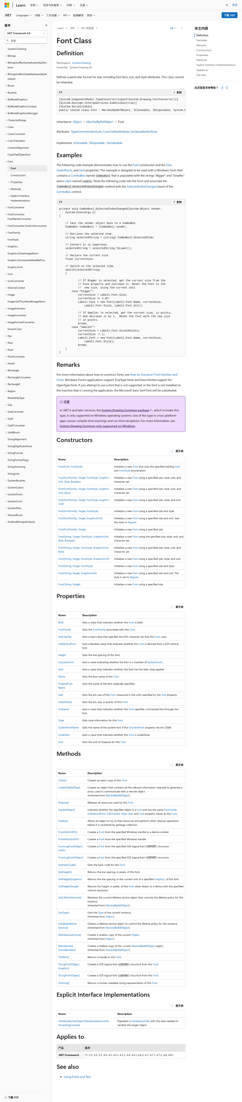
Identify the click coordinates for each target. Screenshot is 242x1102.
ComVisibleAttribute (116, 131)
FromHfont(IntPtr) (68, 839)
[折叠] (46, 25)
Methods (201, 60)
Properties (202, 55)
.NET (72, 28)
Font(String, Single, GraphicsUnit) (77, 573)
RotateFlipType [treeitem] (16, 398)
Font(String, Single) (69, 584)
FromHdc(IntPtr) (67, 832)
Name (61, 676)
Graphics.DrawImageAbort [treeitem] (23, 253)
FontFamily (64, 629)
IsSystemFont (66, 662)
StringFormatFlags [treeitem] (18, 460)
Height (62, 655)
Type (100, 912)
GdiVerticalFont (67, 644)
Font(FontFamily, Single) (72, 529)
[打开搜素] (227, 5)
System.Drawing (81, 63)
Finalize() (63, 821)
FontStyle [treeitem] (13, 239)
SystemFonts (154, 662)
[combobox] (26, 33)
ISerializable (114, 143)
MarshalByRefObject (99, 122)
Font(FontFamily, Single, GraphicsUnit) (80, 518)
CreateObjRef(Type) (69, 787)
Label (67, 181)
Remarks (201, 45)
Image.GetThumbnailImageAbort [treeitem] (26, 301)
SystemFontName (68, 727)
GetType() (63, 912)
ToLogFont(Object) (69, 975)
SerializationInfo (140, 1021)
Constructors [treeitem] (18, 175)
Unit (82, 170)
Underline (63, 735)
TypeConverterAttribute (86, 131)
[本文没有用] (226, 87)
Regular (132, 522)
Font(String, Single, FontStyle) (75, 566)
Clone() (62, 780)
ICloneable (80, 143)
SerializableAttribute (144, 131)
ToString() (63, 983)
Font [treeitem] (13, 168)
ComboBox (78, 175)
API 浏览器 (87, 28)
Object (77, 122)
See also (201, 75)
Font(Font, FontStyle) (70, 466)
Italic (61, 669)
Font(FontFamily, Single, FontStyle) (78, 511)
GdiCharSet (64, 636)
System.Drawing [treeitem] (17, 49)
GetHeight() (65, 872)
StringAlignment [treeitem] (17, 439)
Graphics (159, 879)
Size (168, 165)
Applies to (202, 70)
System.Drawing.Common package (125, 410)
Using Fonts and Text (77, 1077)
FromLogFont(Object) (70, 857)
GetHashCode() (67, 865)
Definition (202, 35)
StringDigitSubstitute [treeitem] (20, 446)
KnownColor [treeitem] (15, 329)
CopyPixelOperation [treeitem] (19, 154)
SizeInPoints (64, 170)
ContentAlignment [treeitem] (18, 147)
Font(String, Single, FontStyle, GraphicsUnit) (83, 559)
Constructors (204, 50)
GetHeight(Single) (68, 886)
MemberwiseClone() (69, 935)
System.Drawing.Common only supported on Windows (97, 426)
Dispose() (63, 802)
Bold (60, 622)
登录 (234, 5)
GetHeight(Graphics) (70, 879)
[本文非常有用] (222, 87)
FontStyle (124, 470)
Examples (201, 40)
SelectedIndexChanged (142, 186)
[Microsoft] (7, 5)
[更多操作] (182, 28)
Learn (60, 28)
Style (61, 720)
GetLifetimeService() (69, 897)
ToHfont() (63, 957)
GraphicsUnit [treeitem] (15, 267)
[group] (121, 105)
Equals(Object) (66, 809)
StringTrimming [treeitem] (16, 466)
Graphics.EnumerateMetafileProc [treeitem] (26, 260)
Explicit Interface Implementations (216, 65)
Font (136, 165)
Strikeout (63, 709)
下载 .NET (229, 15)
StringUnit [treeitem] (13, 473)
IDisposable (97, 143)
